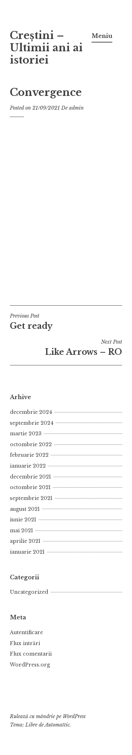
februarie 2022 (29, 455)
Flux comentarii (31, 654)
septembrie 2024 (32, 423)
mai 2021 (21, 530)
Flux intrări (25, 643)
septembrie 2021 (31, 498)
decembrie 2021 (30, 477)
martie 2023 (26, 433)
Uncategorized (29, 592)
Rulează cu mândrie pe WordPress (48, 716)
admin (76, 108)
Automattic (57, 725)
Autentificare (26, 632)
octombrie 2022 (31, 444)
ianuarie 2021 (27, 552)
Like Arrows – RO (66, 348)
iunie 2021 (23, 519)
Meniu (102, 35)
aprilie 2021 (25, 541)
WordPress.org (30, 665)
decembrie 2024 (31, 412)
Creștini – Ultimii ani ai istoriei (46, 47)
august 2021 (25, 509)
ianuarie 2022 (28, 466)
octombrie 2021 (30, 487)
